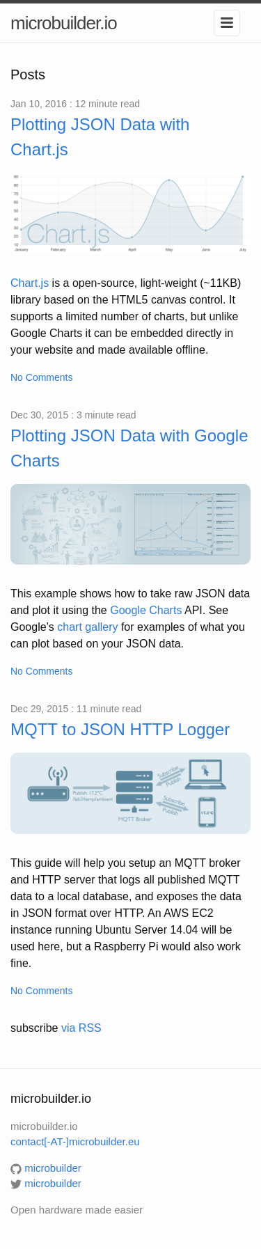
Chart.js (29, 283)
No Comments (41, 377)
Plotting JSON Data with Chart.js (99, 137)
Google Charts (146, 610)
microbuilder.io (63, 23)
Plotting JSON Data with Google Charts (129, 448)
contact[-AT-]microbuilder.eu (75, 1141)
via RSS (81, 1028)
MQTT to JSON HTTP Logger (120, 729)
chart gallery (87, 627)
